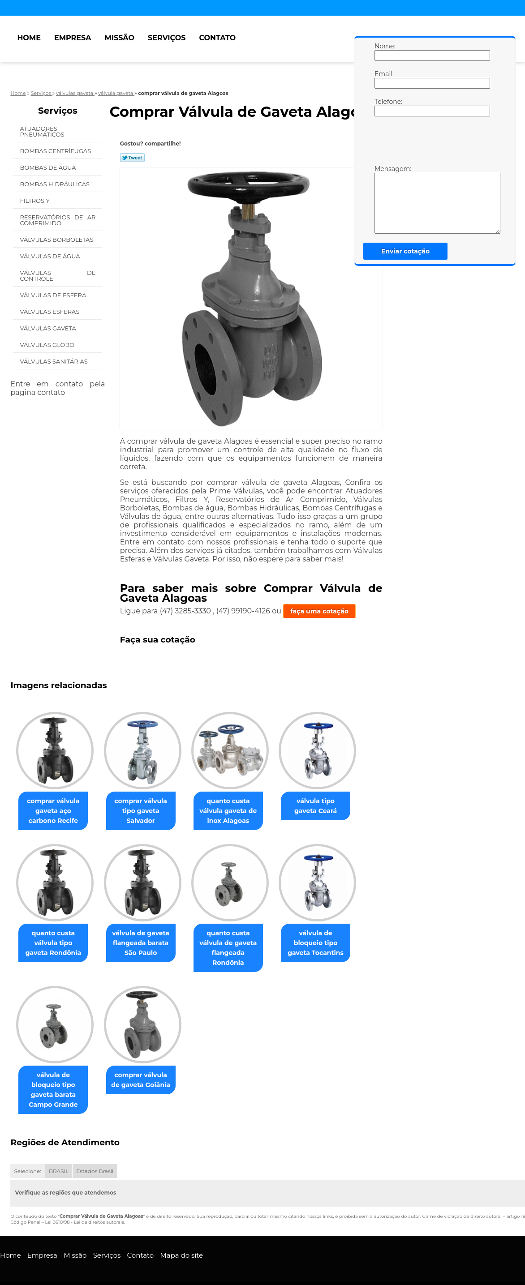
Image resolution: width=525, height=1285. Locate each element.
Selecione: (27, 1161)
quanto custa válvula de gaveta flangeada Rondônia (237, 948)
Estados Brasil (94, 1161)
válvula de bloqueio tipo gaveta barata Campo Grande (55, 1085)
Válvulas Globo (48, 344)
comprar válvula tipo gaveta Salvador (146, 811)
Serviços (166, 38)
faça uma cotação (319, 611)
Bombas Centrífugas (56, 150)
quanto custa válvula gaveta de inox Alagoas (237, 811)
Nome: (383, 51)
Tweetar (132, 157)
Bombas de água (48, 167)
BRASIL (59, 1161)
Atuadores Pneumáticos (43, 131)
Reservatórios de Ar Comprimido (57, 220)
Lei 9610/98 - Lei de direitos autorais (84, 1213)
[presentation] (431, 142)
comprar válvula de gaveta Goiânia (146, 1080)
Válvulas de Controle (57, 275)
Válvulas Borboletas (57, 239)
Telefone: (383, 107)
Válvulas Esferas (50, 311)
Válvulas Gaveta (48, 328)
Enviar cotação (405, 251)
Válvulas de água (51, 256)
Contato (217, 38)
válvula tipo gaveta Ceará (328, 806)
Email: (383, 79)
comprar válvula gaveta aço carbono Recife (55, 811)
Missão (119, 38)
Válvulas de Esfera (53, 295)
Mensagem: (383, 199)
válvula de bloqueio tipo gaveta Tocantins (328, 943)
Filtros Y (35, 200)
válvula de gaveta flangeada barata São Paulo (146, 943)
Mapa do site (181, 1245)
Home (28, 38)
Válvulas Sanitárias (54, 361)
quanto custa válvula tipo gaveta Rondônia (55, 943)
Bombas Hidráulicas (55, 184)
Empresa (72, 38)
